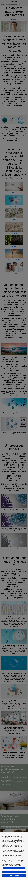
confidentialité (18, 861)
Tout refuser (14, 871)
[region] (14, 855)
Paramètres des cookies (14, 868)
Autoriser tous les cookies (14, 875)
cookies (5, 861)
